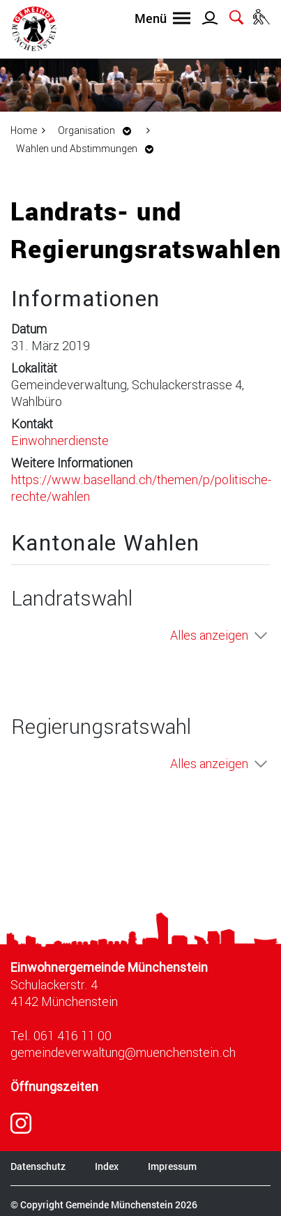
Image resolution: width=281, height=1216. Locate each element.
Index (107, 1166)
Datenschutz (38, 1166)
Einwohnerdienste (60, 440)
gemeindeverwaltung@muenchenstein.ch (123, 1052)
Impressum (172, 1166)
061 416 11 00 (72, 1035)
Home (23, 130)
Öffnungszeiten (54, 1087)
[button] (98, 130)
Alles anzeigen (209, 634)
